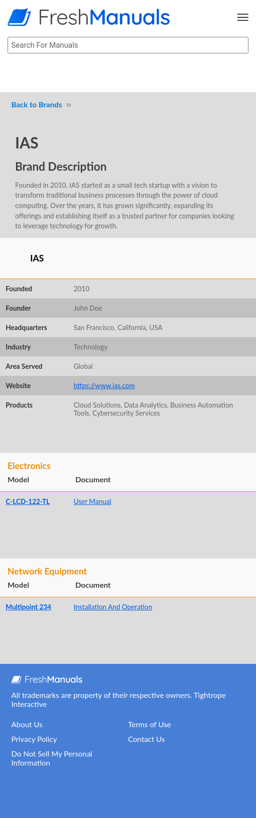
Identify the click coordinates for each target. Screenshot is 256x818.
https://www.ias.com (104, 386)
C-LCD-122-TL (28, 501)
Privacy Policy (34, 738)
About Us (27, 724)
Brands (50, 104)
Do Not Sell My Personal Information (51, 758)
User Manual (92, 501)
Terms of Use (149, 724)
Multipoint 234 (28, 607)
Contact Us (146, 738)
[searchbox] (128, 45)
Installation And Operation (113, 607)
